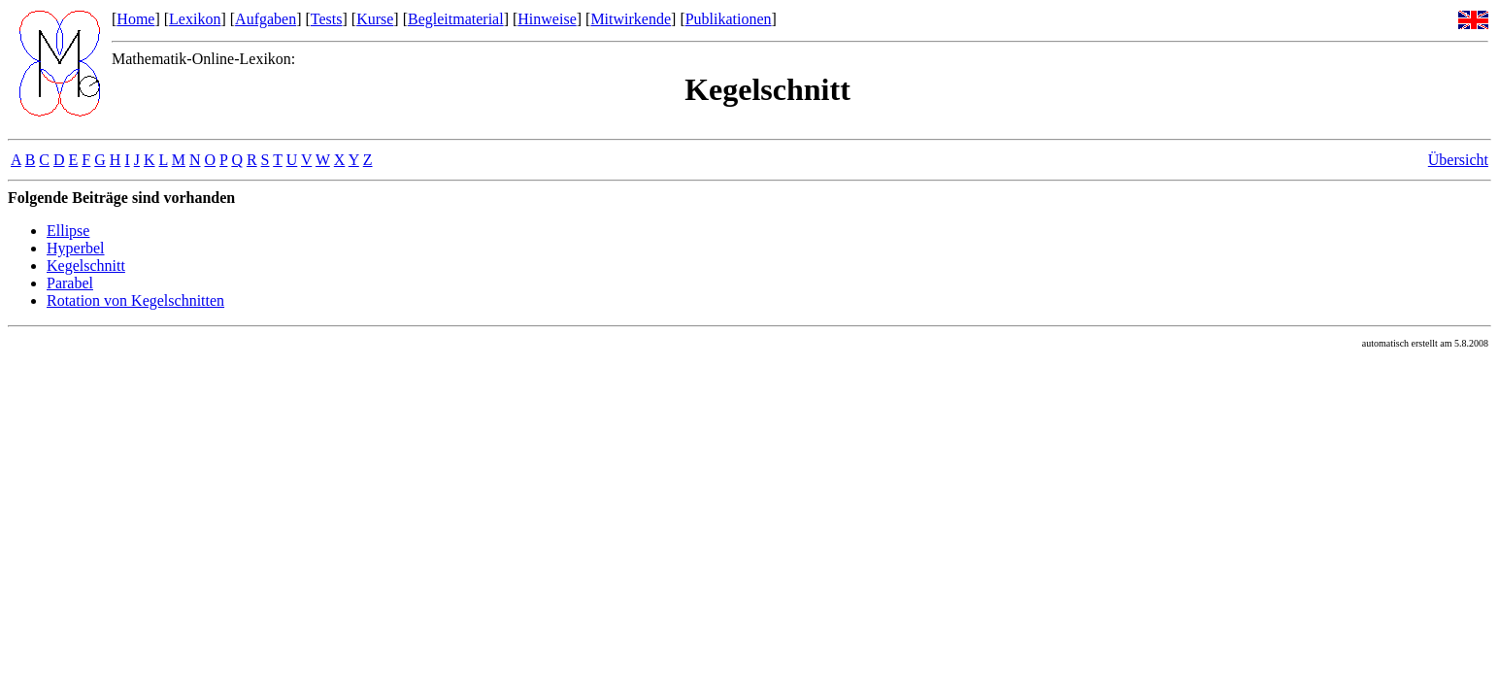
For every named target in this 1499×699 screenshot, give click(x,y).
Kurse (374, 19)
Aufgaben (265, 19)
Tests (327, 19)
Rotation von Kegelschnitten (135, 300)
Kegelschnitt (86, 265)
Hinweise (546, 19)
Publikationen (728, 19)
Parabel (70, 283)
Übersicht (1458, 159)
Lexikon (194, 19)
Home (135, 19)
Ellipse (68, 230)
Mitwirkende (630, 19)
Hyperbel (76, 248)
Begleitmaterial (456, 19)
